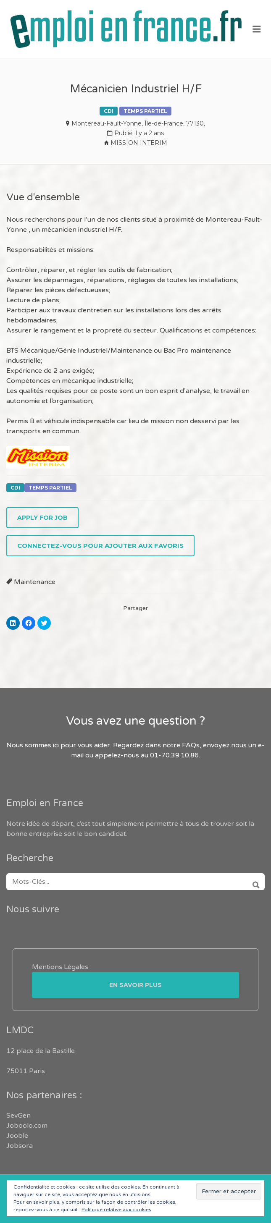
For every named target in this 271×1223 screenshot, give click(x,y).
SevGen (18, 1115)
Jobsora (19, 1146)
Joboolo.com (26, 1125)
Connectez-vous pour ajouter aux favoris (100, 546)
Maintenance (34, 582)
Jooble (17, 1135)
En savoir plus (135, 985)
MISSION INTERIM (139, 143)
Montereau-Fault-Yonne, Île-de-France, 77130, (138, 123)
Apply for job (42, 517)
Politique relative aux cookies (116, 1210)
